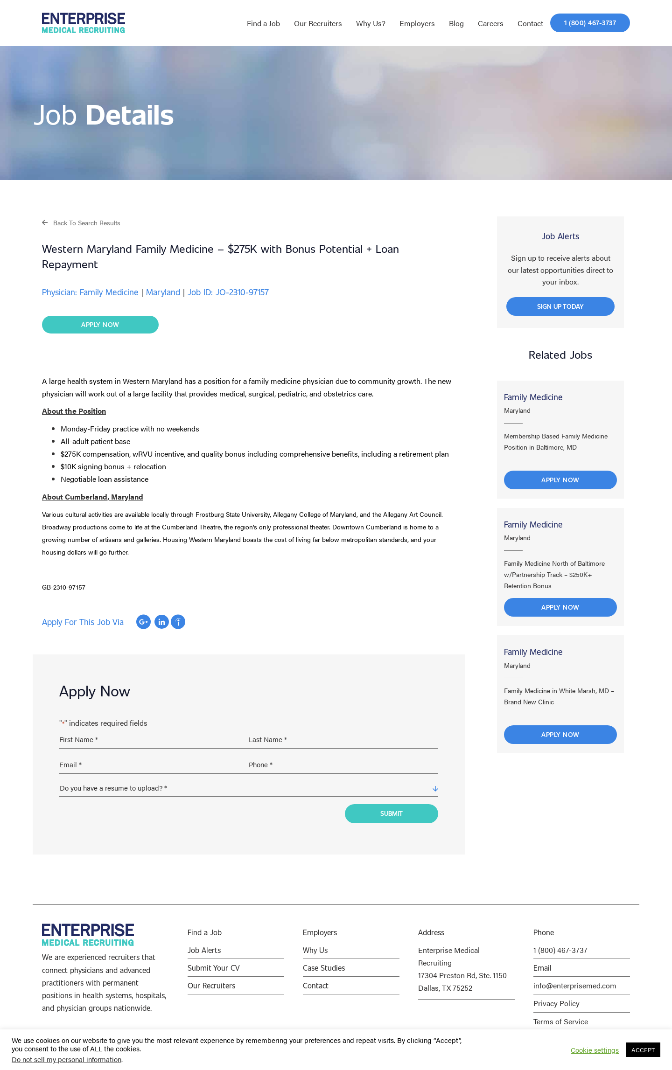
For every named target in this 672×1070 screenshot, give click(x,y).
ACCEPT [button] (643, 1049)
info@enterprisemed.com (574, 982)
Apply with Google (143, 622)
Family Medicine (533, 399)
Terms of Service (560, 1018)
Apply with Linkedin (162, 622)
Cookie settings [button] (595, 1050)
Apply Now (560, 482)
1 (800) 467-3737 (560, 947)
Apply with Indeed (178, 622)
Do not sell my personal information (66, 1059)
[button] (81, 222)
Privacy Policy (556, 1000)
